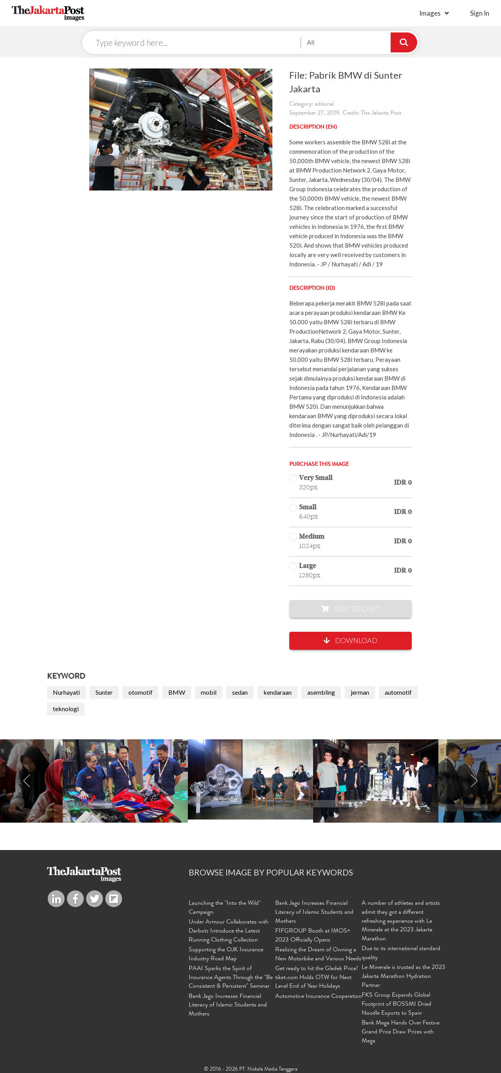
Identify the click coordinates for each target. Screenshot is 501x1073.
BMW (176, 693)
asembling (321, 693)
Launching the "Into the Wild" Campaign (225, 909)
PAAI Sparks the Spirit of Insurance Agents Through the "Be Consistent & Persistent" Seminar (231, 976)
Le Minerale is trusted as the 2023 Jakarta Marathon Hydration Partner (403, 976)
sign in (479, 13)
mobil (208, 693)
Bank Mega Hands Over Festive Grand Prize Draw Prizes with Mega (401, 1029)
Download (350, 642)
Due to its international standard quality (401, 954)
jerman (360, 693)
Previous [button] (27, 782)
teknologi (66, 710)
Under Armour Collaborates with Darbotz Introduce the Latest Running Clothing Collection (229, 931)
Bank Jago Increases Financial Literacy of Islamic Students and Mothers (228, 1003)
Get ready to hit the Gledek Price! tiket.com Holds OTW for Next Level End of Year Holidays (316, 976)
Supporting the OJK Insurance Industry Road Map (226, 954)
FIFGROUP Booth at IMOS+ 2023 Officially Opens (312, 936)
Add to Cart (350, 610)
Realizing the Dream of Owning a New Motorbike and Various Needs (318, 954)
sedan (240, 693)
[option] (250, 781)
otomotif (140, 693)
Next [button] (474, 782)
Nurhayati (66, 693)
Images (430, 13)
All (310, 43)
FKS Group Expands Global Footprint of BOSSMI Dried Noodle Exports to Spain (396, 1003)
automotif (398, 693)
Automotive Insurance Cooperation (318, 994)
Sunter (104, 693)
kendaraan (277, 693)
